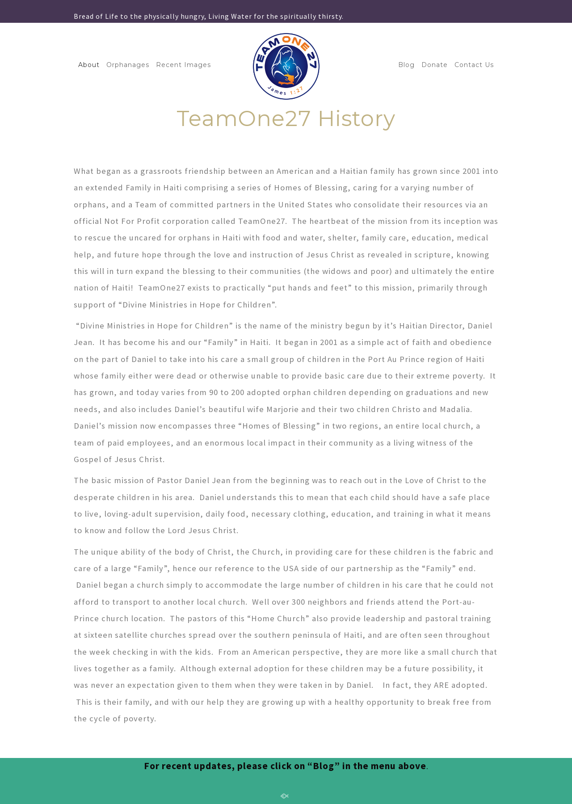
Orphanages (127, 65)
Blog (406, 65)
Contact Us (474, 65)
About (89, 65)
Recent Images (183, 65)
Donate (434, 65)
